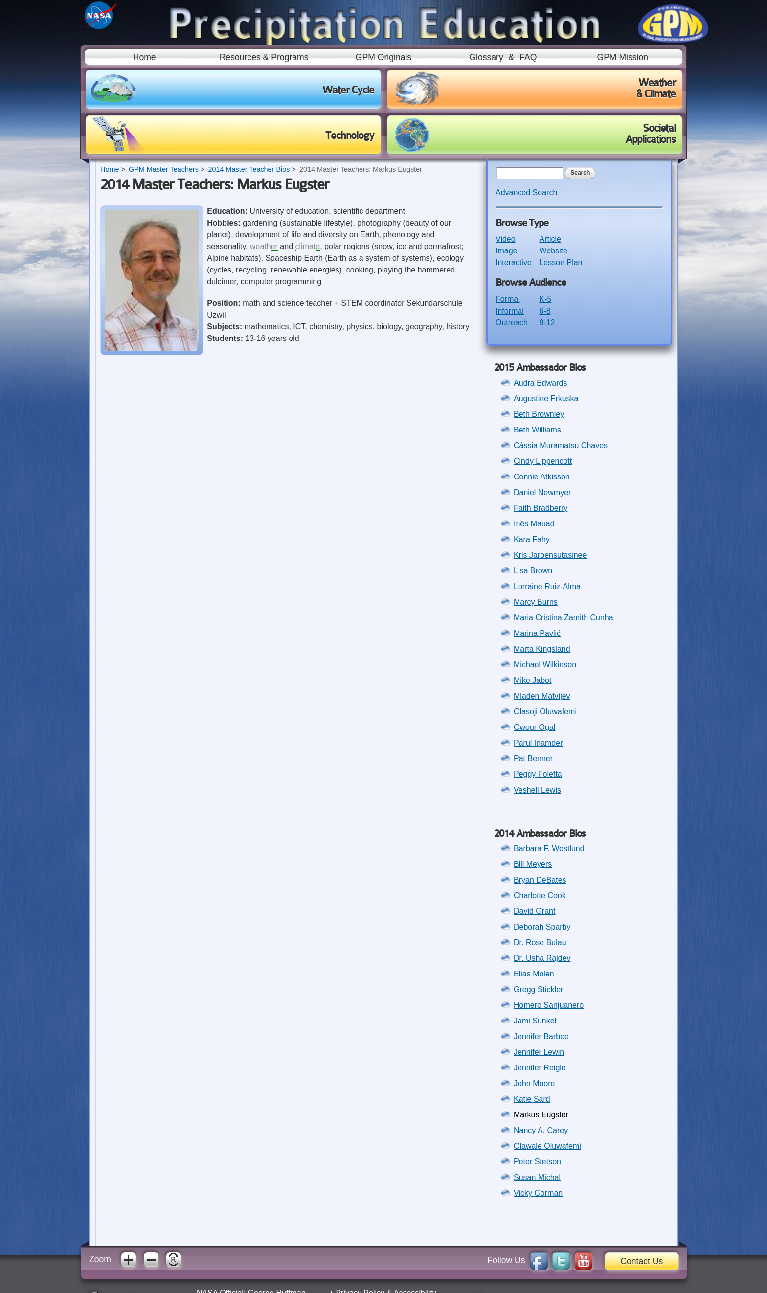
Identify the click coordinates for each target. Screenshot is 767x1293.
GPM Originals (383, 57)
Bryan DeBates (540, 880)
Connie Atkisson (542, 477)
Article (550, 239)
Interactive (514, 262)
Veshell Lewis (537, 790)
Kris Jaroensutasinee (550, 555)
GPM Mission (622, 57)
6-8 (544, 311)
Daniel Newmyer (542, 492)
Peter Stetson (537, 1161)
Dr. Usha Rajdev (542, 958)
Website (553, 251)
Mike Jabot (532, 680)
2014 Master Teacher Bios (249, 169)
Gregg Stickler (538, 989)
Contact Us (641, 1261)
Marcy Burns (536, 602)
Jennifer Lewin (539, 1052)
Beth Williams (537, 430)
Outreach (512, 322)
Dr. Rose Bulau (540, 942)
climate (307, 246)
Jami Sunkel (535, 1021)
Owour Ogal (534, 727)
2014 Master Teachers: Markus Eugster (360, 169)
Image (506, 251)
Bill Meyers (533, 864)
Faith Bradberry (540, 508)
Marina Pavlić (537, 633)
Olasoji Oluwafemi (545, 711)
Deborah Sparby (542, 927)
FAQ (528, 57)
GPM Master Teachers (164, 169)
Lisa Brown (533, 571)
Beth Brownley (539, 414)
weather (264, 246)
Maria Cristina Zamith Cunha (563, 617)
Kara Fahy (532, 539)
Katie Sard (532, 1099)
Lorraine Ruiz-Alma (547, 586)
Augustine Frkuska (546, 398)
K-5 (545, 299)
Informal (510, 311)
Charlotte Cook (540, 895)
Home (144, 57)
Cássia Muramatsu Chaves (561, 445)
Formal (508, 299)
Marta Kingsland (542, 649)
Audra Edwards (540, 383)
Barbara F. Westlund (549, 848)
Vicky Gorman (538, 1193)
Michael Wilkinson (545, 664)
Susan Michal (537, 1177)
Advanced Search (526, 192)
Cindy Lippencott (543, 461)
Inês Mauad (534, 524)
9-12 (547, 322)
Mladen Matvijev (542, 696)
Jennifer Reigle (540, 1068)
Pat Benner (533, 758)
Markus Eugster (541, 1115)
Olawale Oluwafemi (547, 1146)
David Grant (534, 911)
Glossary (486, 57)
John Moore (534, 1083)
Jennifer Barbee (541, 1036)
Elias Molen (534, 974)
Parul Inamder (538, 743)
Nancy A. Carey (541, 1130)
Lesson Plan (560, 262)
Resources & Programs (264, 57)
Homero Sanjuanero (549, 1005)
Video (506, 239)
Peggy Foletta (538, 774)
